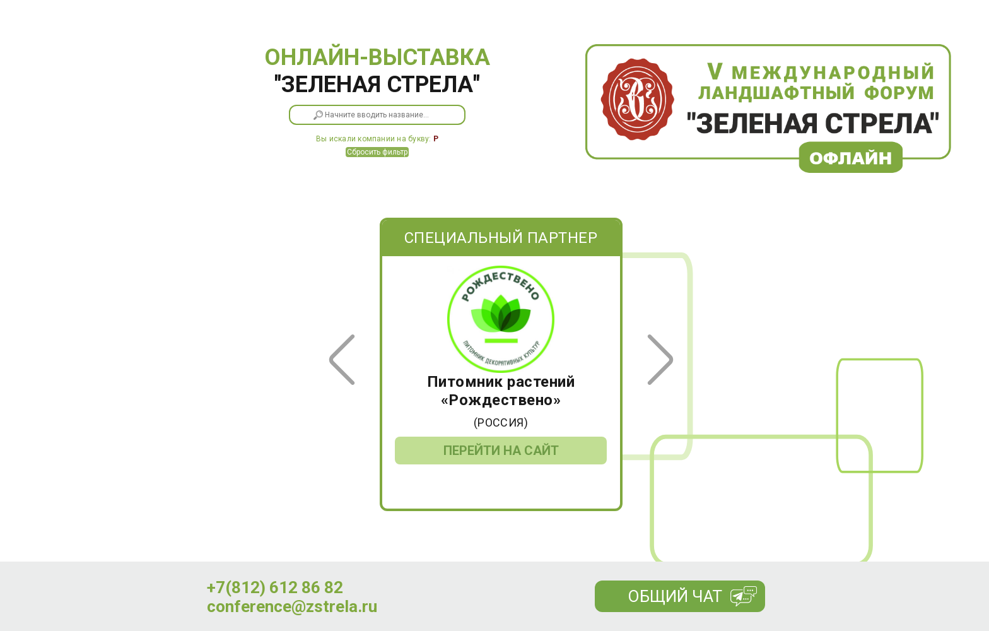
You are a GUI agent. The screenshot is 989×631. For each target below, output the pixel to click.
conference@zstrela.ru (292, 606)
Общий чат (675, 596)
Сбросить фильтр (377, 152)
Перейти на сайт (501, 450)
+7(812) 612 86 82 (275, 587)
